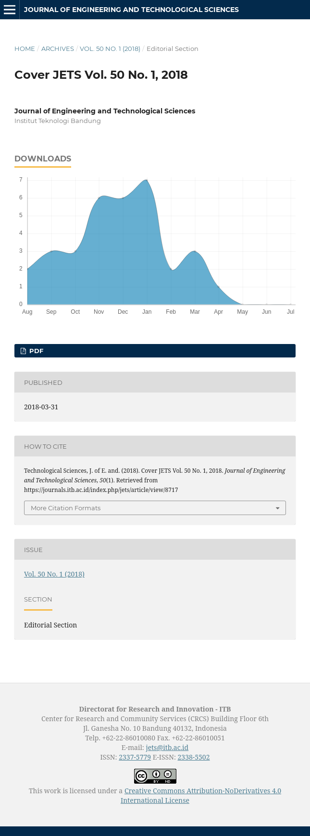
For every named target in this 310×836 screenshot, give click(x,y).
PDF (35, 351)
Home (24, 48)
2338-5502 (194, 757)
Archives (57, 48)
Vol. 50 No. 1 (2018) (110, 48)
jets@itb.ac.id (167, 747)
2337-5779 (135, 757)
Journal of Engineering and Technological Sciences (131, 9)
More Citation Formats (65, 508)
